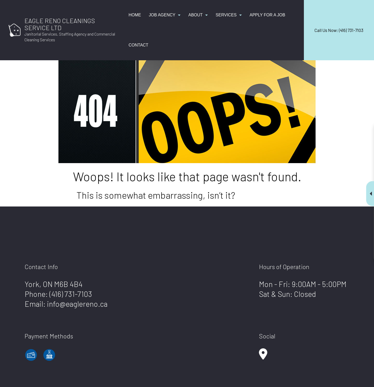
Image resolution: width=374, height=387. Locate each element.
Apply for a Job (267, 15)
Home (135, 15)
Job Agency (162, 15)
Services (226, 15)
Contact (138, 45)
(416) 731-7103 (70, 293)
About (195, 15)
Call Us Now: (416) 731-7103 (339, 30)
